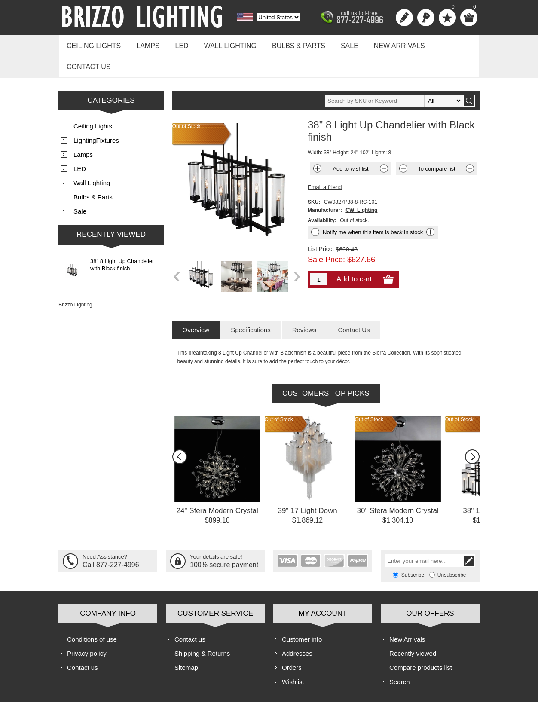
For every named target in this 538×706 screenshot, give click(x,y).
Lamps (144, 43)
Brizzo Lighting (75, 280)
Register (404, 17)
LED (176, 43)
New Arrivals (385, 43)
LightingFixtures (96, 115)
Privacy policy (87, 628)
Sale (337, 43)
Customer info (302, 614)
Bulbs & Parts (288, 43)
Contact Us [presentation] (354, 305)
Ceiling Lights (92, 43)
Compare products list (420, 642)
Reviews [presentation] (304, 305)
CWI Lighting (361, 185)
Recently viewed (412, 628)
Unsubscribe (451, 550)
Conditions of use (92, 614)
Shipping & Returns (202, 628)
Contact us (446, 43)
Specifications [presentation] (251, 305)
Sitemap (186, 642)
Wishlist (293, 656)
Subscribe (412, 550)
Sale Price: (326, 234)
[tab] (196, 305)
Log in (425, 17)
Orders (292, 642)
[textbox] (394, 76)
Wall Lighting (222, 43)
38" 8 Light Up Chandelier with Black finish (122, 240)
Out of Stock (279, 394)
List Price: (321, 223)
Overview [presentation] (196, 305)
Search (399, 656)
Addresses (297, 628)
